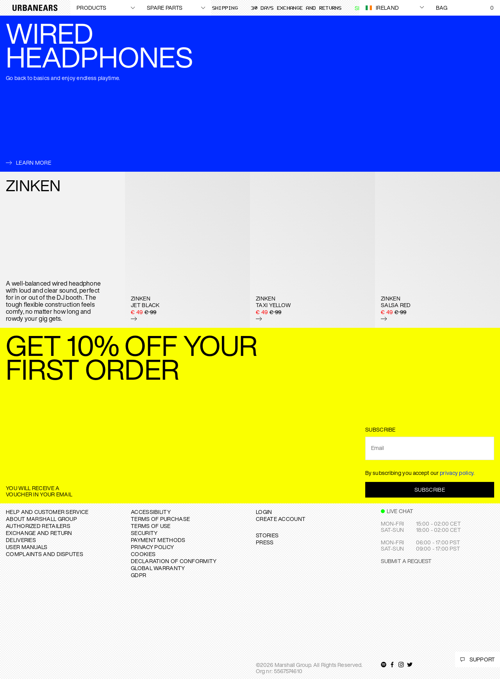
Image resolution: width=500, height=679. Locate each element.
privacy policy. (457, 473)
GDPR (138, 575)
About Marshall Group (41, 519)
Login (264, 512)
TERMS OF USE (151, 526)
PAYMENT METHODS (158, 540)
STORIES (267, 535)
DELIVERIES (21, 540)
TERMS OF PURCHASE (160, 519)
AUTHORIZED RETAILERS (38, 526)
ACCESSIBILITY (151, 512)
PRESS (265, 542)
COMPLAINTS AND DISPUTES (44, 554)
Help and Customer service (47, 512)
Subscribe (429, 489)
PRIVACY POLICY (152, 547)
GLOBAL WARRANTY (158, 568)
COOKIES (143, 554)
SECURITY (144, 533)
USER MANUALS (27, 547)
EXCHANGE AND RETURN (39, 533)
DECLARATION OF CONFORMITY (174, 561)
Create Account (280, 519)
